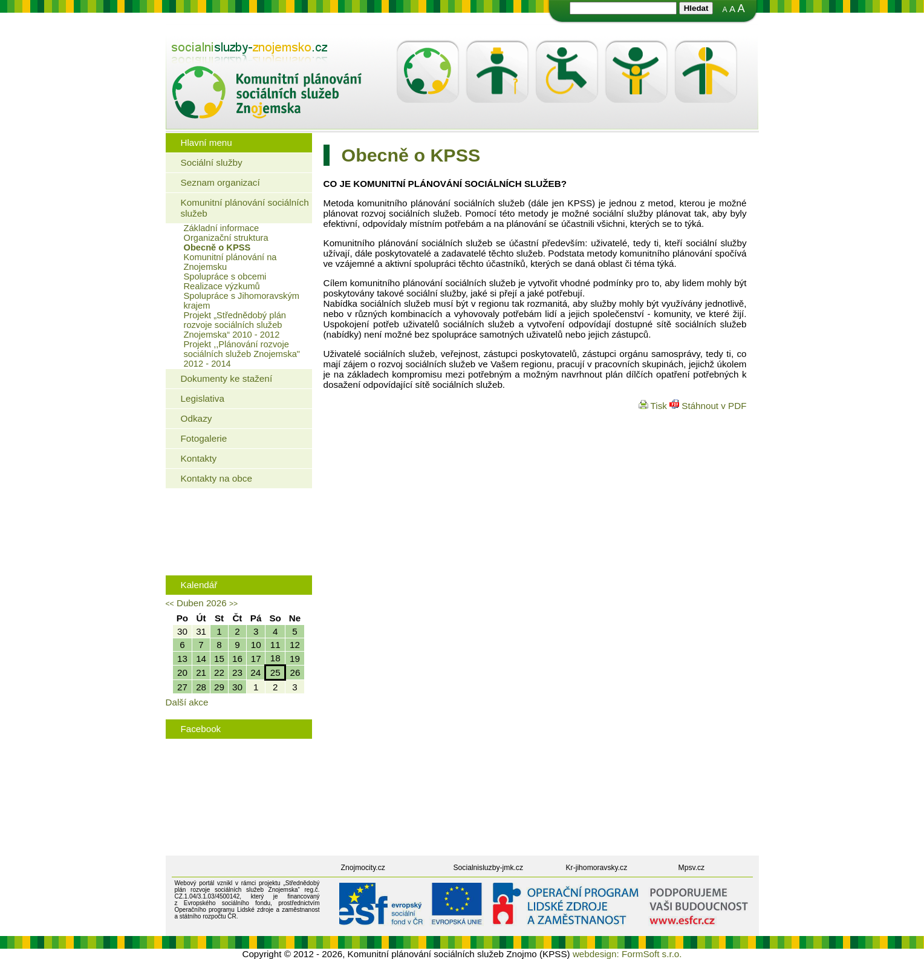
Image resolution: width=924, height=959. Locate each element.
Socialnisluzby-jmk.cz (489, 867)
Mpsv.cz (691, 867)
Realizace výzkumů (222, 286)
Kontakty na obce (216, 478)
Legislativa (202, 398)
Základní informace (221, 228)
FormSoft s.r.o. (652, 954)
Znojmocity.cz (363, 867)
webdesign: (596, 954)
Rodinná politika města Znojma (236, 552)
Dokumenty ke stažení (227, 378)
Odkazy (196, 418)
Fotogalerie (204, 438)
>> (233, 604)
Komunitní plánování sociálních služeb (245, 207)
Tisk (654, 406)
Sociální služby (211, 162)
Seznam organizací (220, 182)
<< (170, 604)
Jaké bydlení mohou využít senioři (241, 515)
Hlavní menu (206, 142)
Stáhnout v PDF (707, 406)
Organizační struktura (226, 238)
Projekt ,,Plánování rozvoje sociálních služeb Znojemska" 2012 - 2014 (242, 353)
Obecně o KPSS (217, 247)
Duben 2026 (202, 603)
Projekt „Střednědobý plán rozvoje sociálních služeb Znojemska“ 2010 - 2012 (235, 324)
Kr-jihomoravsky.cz (597, 867)
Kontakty (199, 458)
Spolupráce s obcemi (225, 276)
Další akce (187, 702)
